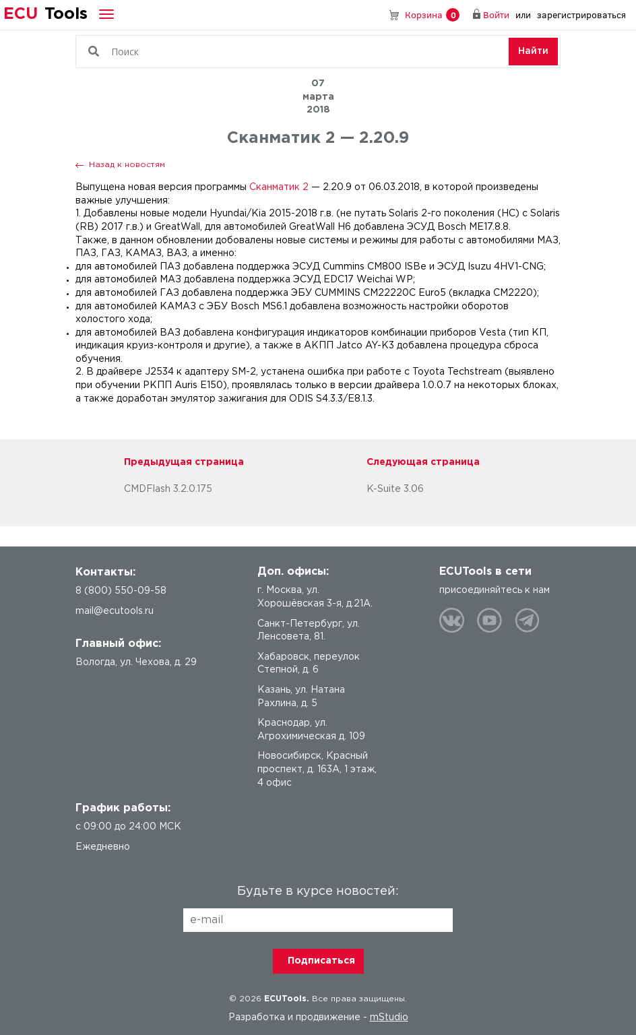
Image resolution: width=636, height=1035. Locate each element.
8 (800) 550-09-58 (374, 15)
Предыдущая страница (184, 462)
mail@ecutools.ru (114, 611)
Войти (496, 14)
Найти (533, 51)
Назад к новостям (127, 164)
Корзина (432, 15)
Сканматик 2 (279, 187)
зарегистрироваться (581, 14)
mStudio (389, 1017)
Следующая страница (423, 462)
